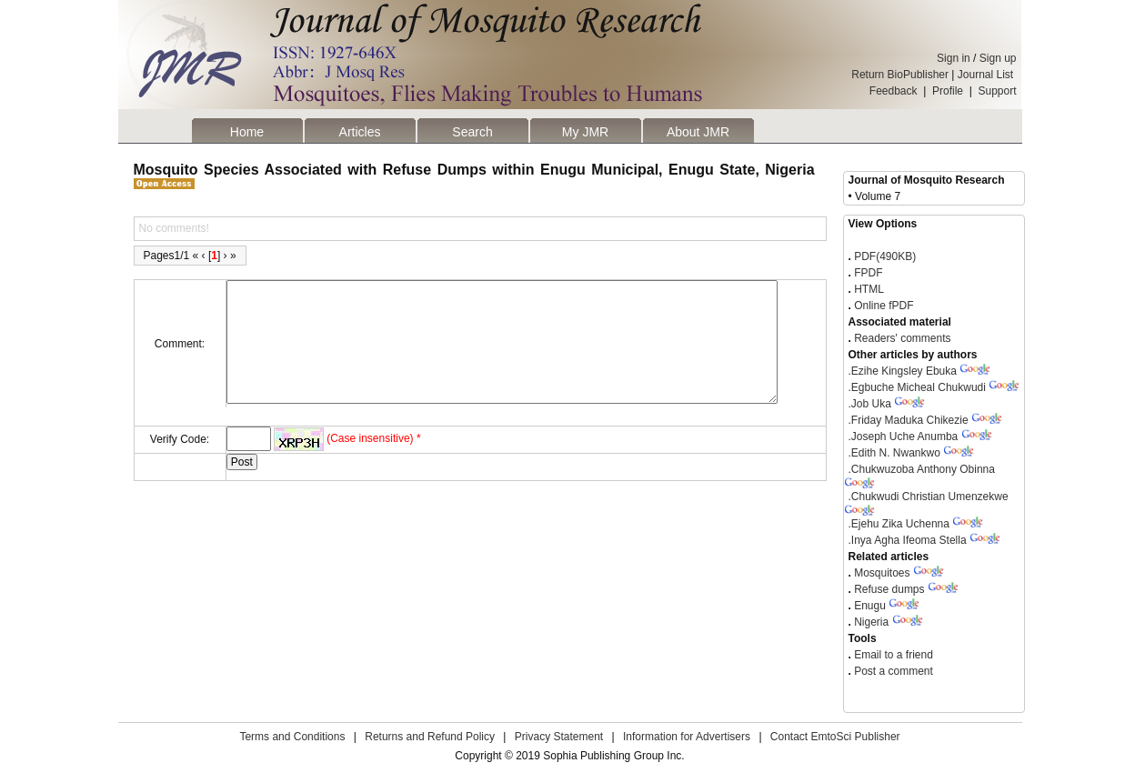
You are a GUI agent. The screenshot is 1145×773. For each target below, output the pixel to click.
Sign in (953, 58)
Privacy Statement (559, 736)
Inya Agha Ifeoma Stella (908, 540)
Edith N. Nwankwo (894, 453)
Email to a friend (892, 654)
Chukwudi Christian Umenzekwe (929, 496)
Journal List (987, 74)
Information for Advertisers (686, 736)
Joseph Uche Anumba (904, 436)
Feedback (893, 91)
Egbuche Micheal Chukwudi (917, 387)
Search (472, 132)
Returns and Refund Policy (430, 736)
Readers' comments (901, 338)
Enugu (870, 605)
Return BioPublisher (900, 74)
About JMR (698, 132)
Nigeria (871, 622)
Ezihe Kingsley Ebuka (903, 371)
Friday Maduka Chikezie (909, 420)
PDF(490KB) (885, 256)
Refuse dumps (889, 589)
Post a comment (892, 671)
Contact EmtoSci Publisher (835, 736)
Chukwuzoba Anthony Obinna (922, 469)
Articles (360, 132)
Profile (947, 91)
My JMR (585, 132)
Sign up (998, 58)
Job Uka (870, 403)
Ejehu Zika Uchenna (899, 523)
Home (247, 132)
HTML (867, 289)
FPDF (867, 272)
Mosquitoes (881, 573)
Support (997, 91)
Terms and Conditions (292, 736)
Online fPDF (882, 305)
